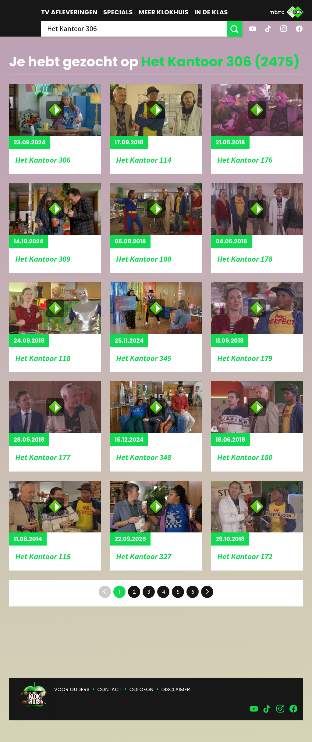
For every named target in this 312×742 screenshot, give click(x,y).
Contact (110, 689)
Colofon (141, 689)
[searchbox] (134, 29)
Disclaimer (175, 689)
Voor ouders (72, 689)
